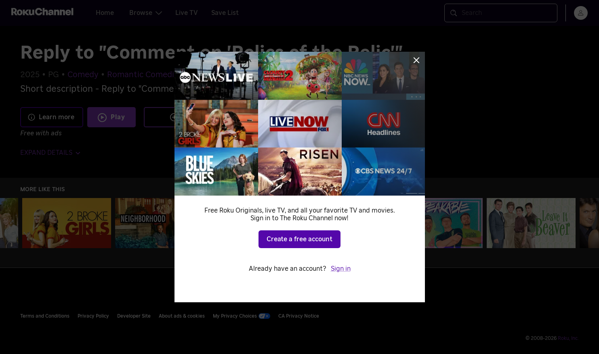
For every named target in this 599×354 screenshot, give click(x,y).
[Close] (416, 60)
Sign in (341, 269)
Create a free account (299, 239)
